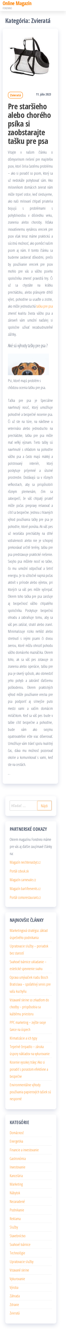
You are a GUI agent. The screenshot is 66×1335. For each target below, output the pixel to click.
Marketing (16, 1184)
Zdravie (14, 1304)
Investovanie (17, 1167)
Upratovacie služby (21, 1261)
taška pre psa (44, 306)
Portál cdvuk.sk (19, 871)
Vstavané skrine (19, 1270)
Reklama (15, 1218)
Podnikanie (17, 1209)
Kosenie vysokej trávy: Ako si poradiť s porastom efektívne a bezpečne (29, 1069)
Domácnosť (17, 1132)
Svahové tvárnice (20, 1244)
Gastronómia (18, 1158)
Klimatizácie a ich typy (23, 1038)
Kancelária (16, 1175)
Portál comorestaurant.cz (25, 897)
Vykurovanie (17, 1278)
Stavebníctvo (18, 1235)
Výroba (14, 1287)
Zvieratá (15, 95)
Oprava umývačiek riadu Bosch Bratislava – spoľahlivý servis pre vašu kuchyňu (30, 984)
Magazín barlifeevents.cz (25, 888)
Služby (14, 1227)
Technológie (17, 1252)
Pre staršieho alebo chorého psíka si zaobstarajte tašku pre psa (29, 123)
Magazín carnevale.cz (23, 879)
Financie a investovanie (24, 1149)
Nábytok (15, 1192)
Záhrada (15, 1295)
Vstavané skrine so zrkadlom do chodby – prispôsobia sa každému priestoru (29, 1006)
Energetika (16, 1141)
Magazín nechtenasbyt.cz (25, 862)
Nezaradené (17, 1201)
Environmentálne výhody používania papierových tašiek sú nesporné (30, 1091)
